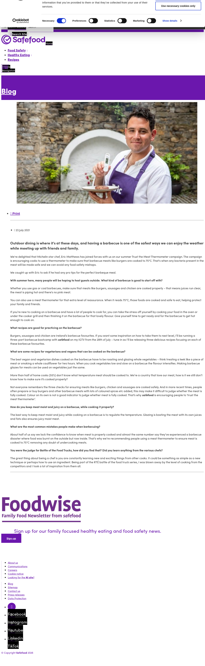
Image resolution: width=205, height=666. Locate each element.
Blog (8, 91)
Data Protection (17, 598)
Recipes (13, 59)
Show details (169, 42)
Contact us (14, 591)
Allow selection (178, 18)
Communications (17, 566)
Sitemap (13, 587)
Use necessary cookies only (178, 28)
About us (13, 562)
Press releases (16, 594)
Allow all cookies (178, 8)
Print (15, 213)
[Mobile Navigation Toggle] (5, 68)
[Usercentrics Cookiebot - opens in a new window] (21, 43)
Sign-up (11, 538)
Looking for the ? (21, 577)
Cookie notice (16, 574)
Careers (12, 570)
